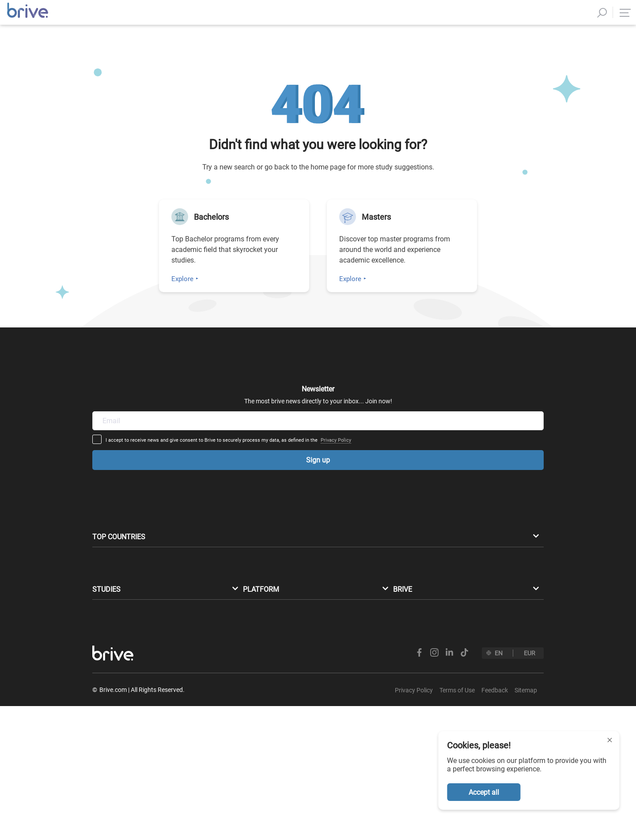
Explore (182, 279)
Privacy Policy (405, 407)
